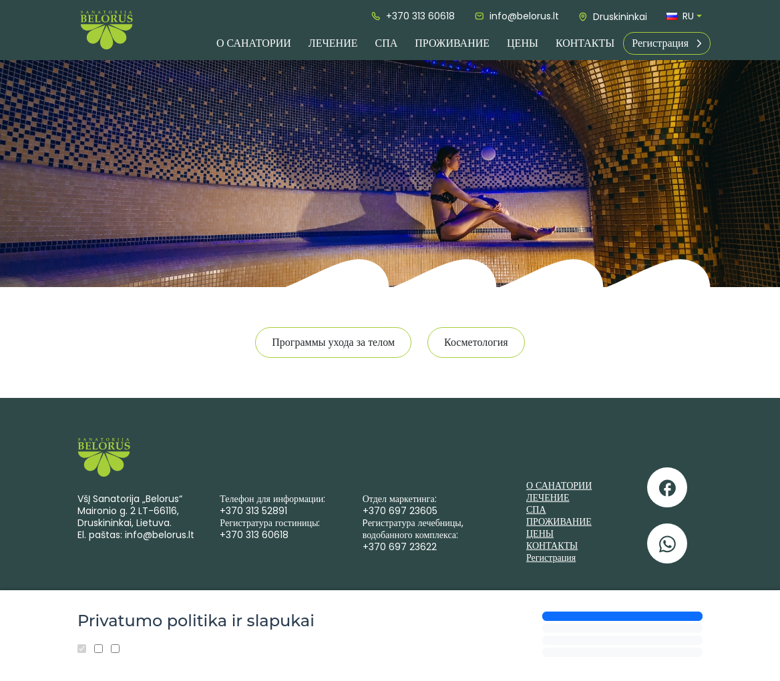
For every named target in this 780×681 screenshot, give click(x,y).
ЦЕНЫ (522, 43)
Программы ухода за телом (333, 342)
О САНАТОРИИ (253, 43)
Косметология (476, 342)
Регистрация (667, 43)
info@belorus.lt (517, 16)
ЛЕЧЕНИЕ (333, 43)
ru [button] (680, 16)
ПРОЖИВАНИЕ (452, 43)
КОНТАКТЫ (585, 43)
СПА (386, 43)
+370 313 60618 (413, 16)
